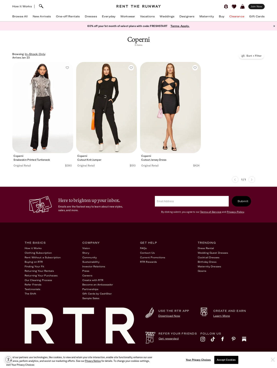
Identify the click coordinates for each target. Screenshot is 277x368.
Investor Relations (93, 266)
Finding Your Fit (34, 266)
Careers (87, 275)
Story (85, 252)
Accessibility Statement (184, 354)
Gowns (202, 270)
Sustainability (90, 261)
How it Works (22, 6)
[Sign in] (226, 6)
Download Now (169, 316)
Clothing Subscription (38, 252)
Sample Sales (90, 298)
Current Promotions (152, 257)
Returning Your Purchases (41, 275)
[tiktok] (216, 340)
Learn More (221, 316)
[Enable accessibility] (8, 359)
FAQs (143, 248)
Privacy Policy (235, 211)
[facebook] (226, 340)
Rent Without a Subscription (43, 257)
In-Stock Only (35, 54)
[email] (192, 201)
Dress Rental (206, 248)
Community (89, 257)
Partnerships (90, 289)
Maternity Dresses (209, 266)
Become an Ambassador (97, 284)
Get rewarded (169, 338)
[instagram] (205, 340)
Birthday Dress (207, 261)
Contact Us (147, 252)
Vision (86, 248)
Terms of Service (210, 211)
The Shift (30, 293)
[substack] (247, 340)
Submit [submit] (243, 201)
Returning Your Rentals (39, 270)
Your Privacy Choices (239, 354)
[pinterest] (237, 340)
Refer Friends (33, 284)
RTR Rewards (148, 261)
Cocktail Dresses (208, 257)
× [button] (274, 26)
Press (85, 270)
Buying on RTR (34, 261)
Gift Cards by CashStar (97, 293)
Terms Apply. (180, 26)
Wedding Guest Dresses (213, 252)
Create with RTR (92, 280)
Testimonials (32, 289)
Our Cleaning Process (38, 280)
